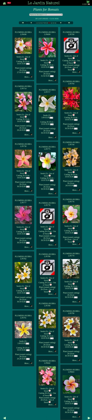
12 (51, 23)
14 (55, 23)
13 (53, 23)
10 (47, 23)
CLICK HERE (54, 18)
